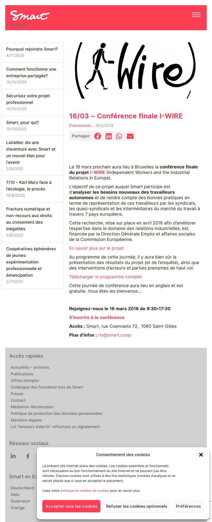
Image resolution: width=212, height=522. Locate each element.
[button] (201, 454)
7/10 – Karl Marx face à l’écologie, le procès (29, 185)
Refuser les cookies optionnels (136, 506)
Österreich (20, 501)
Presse (17, 394)
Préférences (188, 506)
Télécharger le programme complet (105, 276)
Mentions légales (26, 420)
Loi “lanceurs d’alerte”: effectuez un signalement (55, 427)
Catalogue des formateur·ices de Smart (47, 387)
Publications (22, 374)
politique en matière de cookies (84, 490)
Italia (15, 495)
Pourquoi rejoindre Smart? (32, 49)
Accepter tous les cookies (71, 506)
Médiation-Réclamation (32, 407)
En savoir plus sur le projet (96, 248)
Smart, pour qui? (22, 122)
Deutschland (22, 488)
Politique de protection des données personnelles (56, 414)
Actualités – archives (30, 367)
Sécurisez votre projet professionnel (28, 99)
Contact (18, 400)
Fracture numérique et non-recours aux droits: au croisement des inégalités (29, 219)
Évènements (80, 126)
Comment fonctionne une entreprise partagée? (31, 72)
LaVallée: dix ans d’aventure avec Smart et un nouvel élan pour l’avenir (31, 152)
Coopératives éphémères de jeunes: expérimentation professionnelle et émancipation (31, 262)
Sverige (18, 508)
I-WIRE (97, 172)
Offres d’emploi (25, 381)
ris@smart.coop (114, 335)
